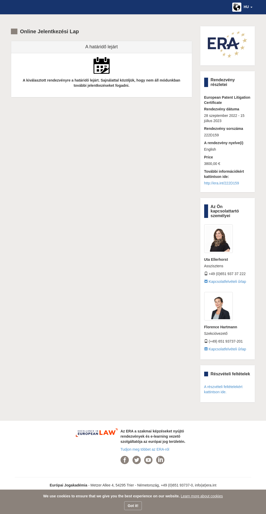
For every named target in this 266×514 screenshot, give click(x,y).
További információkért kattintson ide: (224, 174)
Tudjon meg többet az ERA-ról (145, 449)
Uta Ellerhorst (216, 259)
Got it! (133, 506)
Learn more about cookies (202, 496)
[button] (242, 7)
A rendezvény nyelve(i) (223, 143)
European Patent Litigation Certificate (227, 100)
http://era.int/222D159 (221, 183)
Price (208, 157)
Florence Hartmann (220, 327)
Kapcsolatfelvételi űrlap (225, 281)
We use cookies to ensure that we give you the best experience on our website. (111, 496)
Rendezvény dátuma (221, 109)
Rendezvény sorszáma (223, 128)
